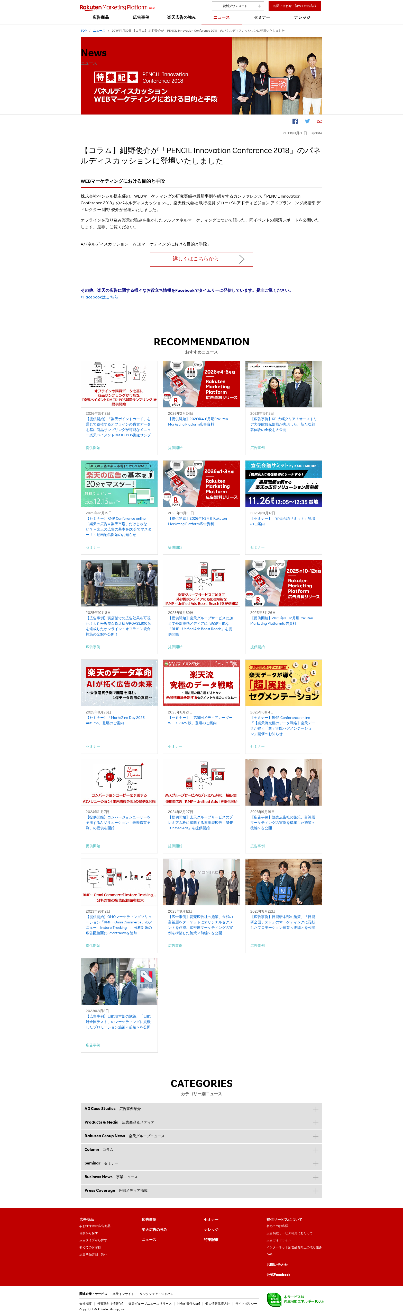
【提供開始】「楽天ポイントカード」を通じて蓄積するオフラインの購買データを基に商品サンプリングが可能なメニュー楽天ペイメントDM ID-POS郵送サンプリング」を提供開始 (118, 428)
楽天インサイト (123, 1294)
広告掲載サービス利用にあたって (290, 1233)
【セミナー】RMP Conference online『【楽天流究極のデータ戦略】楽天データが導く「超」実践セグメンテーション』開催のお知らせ (282, 726)
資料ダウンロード (235, 6)
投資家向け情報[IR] (110, 1303)
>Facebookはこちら (99, 298)
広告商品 (86, 1220)
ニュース (149, 1240)
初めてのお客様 (90, 1247)
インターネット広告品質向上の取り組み (294, 1247)
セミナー (211, 1220)
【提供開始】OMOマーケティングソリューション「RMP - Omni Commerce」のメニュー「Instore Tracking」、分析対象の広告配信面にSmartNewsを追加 (119, 925)
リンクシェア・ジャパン (156, 1294)
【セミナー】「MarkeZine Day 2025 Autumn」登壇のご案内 (115, 720)
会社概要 (85, 1303)
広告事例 (149, 1220)
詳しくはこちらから (196, 259)
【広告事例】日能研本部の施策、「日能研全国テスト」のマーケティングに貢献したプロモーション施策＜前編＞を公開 (118, 1022)
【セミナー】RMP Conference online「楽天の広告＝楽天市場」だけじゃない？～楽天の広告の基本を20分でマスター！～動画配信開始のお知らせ (118, 527)
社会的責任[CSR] (188, 1303)
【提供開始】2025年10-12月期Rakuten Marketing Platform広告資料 (281, 621)
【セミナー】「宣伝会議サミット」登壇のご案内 (282, 521)
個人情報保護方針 (217, 1303)
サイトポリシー (246, 1303)
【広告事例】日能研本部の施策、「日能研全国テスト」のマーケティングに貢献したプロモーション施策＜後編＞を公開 (282, 922)
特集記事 (211, 1240)
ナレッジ (211, 1230)
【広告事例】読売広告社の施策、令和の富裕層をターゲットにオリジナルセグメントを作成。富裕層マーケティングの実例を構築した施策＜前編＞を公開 (200, 925)
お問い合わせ (277, 1265)
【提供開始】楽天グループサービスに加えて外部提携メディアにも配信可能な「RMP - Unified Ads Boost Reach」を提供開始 (200, 627)
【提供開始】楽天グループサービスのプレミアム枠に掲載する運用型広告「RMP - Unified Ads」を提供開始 (200, 823)
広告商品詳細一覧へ (93, 1254)
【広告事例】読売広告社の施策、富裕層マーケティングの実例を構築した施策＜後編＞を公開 (282, 823)
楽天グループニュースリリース (150, 1303)
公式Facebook (278, 1275)
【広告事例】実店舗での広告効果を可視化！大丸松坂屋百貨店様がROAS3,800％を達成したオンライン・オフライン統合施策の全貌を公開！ (118, 627)
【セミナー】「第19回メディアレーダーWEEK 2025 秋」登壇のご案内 (200, 720)
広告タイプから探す (93, 1240)
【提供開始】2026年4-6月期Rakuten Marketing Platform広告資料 (198, 422)
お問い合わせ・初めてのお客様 (294, 6)
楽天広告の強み (154, 1230)
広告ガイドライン (279, 1240)
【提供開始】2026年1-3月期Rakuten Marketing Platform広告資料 (197, 521)
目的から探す (88, 1233)
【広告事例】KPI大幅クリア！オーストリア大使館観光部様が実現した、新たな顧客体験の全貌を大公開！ (283, 425)
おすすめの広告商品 (97, 1226)
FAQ (269, 1254)
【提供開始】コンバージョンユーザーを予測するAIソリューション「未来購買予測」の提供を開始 (118, 823)
